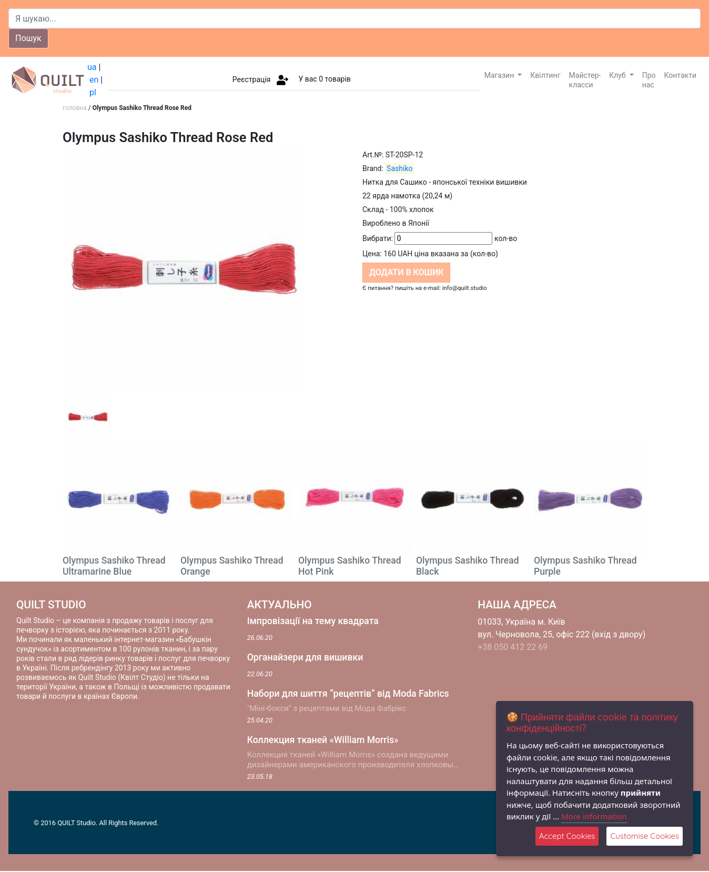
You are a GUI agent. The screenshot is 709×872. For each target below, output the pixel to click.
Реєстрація (251, 79)
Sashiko (399, 168)
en (93, 80)
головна (75, 108)
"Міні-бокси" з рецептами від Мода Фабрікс (327, 708)
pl (92, 92)
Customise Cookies (644, 836)
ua (92, 67)
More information (594, 816)
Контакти (680, 75)
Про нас (649, 80)
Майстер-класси (585, 80)
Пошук (28, 38)
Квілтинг (545, 75)
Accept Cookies (567, 836)
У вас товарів (324, 79)
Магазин (500, 75)
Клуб (618, 75)
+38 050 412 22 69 (513, 647)
